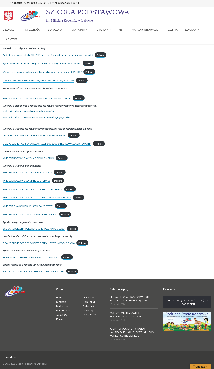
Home (59, 297)
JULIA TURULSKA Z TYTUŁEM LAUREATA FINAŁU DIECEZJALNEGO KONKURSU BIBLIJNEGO (132, 332)
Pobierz (100, 55)
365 (120, 29)
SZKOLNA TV (192, 29)
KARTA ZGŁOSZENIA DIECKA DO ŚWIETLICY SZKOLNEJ (31, 257)
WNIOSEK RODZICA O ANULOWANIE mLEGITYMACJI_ (30, 214)
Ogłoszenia (89, 297)
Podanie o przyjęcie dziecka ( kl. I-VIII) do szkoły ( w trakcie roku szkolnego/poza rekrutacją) (48, 55)
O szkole (61, 301)
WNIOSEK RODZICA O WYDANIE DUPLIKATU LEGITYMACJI (32, 189)
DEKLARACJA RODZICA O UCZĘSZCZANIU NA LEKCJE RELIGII (34, 135)
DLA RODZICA (79, 29)
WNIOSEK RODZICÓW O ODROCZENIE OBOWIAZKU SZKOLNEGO (37, 98)
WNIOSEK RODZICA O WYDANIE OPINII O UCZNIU (28, 158)
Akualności (62, 314)
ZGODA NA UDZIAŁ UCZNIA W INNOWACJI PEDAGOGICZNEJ (34, 271)
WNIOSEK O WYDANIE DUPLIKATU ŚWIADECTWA (28, 206)
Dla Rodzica (63, 310)
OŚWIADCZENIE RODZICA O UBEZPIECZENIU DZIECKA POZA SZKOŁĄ (39, 243)
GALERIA (173, 29)
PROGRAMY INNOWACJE (144, 29)
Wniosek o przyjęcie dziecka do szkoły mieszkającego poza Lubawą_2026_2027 (42, 72)
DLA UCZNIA (55, 29)
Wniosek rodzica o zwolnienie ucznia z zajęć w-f (29, 111)
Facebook (11, 357)
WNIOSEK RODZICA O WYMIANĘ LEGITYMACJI (26, 181)
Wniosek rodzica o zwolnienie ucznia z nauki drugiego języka (36, 117)
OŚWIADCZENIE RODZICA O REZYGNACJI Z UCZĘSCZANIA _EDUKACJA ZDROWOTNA (47, 144)
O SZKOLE (8, 29)
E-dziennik (88, 306)
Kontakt (60, 319)
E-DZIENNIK (104, 29)
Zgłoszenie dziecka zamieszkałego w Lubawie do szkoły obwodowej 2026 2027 (42, 63)
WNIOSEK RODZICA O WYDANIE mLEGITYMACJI (27, 172)
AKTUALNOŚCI (32, 29)
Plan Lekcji (89, 301)
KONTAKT (12, 39)
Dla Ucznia (62, 306)
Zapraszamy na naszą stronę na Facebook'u (187, 302)
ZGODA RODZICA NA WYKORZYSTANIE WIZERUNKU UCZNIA (34, 229)
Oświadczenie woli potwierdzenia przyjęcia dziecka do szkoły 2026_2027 (38, 80)
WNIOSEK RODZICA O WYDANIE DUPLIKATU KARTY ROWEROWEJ (37, 197)
